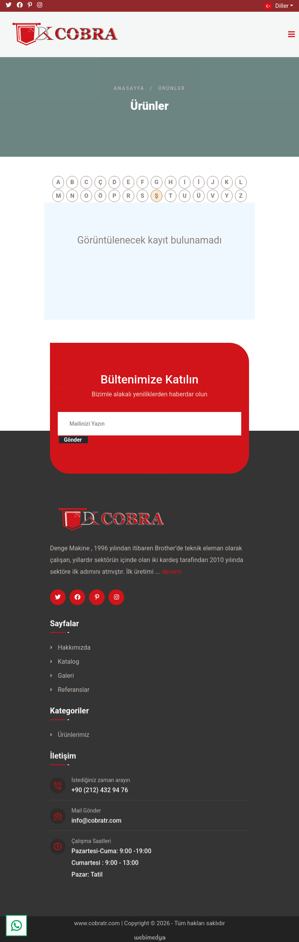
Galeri (66, 680)
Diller (275, 5)
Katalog (68, 666)
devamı (172, 575)
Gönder (71, 443)
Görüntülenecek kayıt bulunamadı (149, 240)
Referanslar (73, 694)
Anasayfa (129, 88)
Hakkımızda (74, 652)
